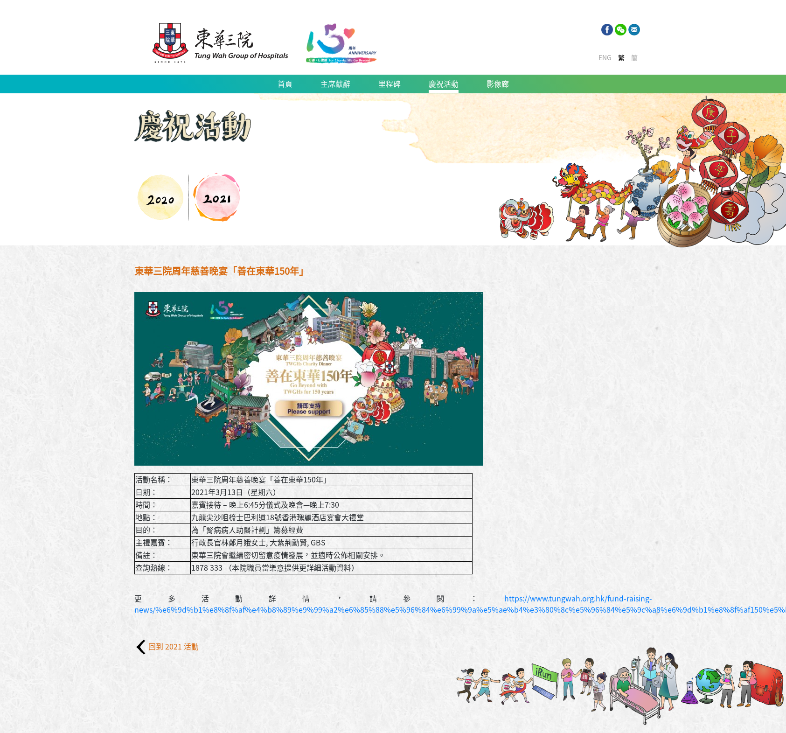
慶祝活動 (444, 84)
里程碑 (389, 84)
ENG (605, 58)
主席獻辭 (335, 84)
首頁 (285, 84)
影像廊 (498, 84)
